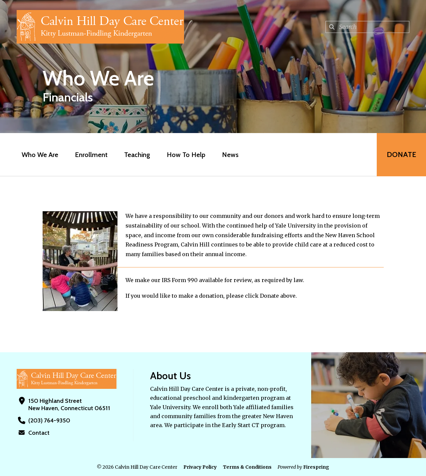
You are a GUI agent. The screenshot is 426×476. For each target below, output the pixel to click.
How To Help (186, 155)
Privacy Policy (200, 467)
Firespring (316, 467)
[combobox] (367, 27)
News (230, 155)
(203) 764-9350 (49, 420)
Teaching (137, 155)
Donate (401, 154)
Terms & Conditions (247, 467)
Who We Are (40, 155)
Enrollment (91, 155)
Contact (39, 432)
